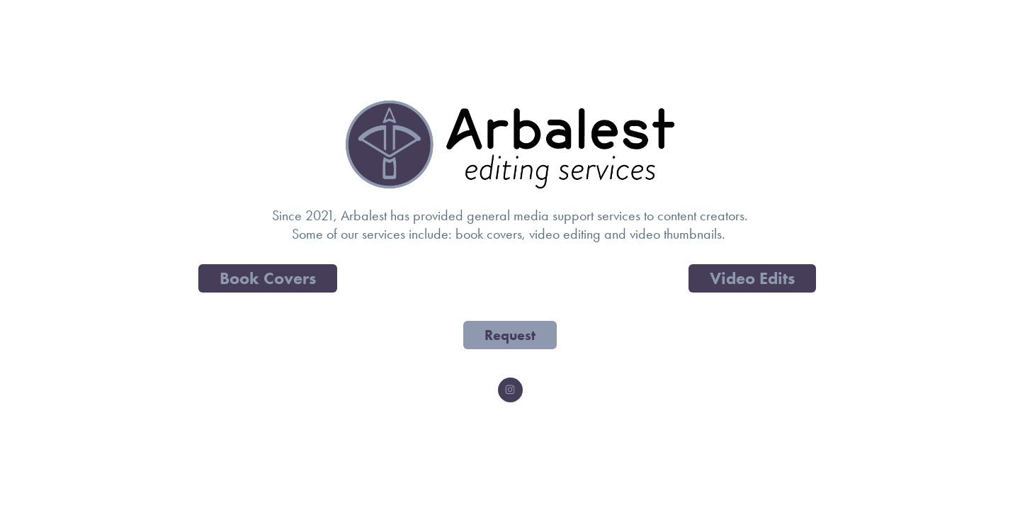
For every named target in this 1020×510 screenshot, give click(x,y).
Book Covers (268, 278)
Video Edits (752, 278)
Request (510, 335)
